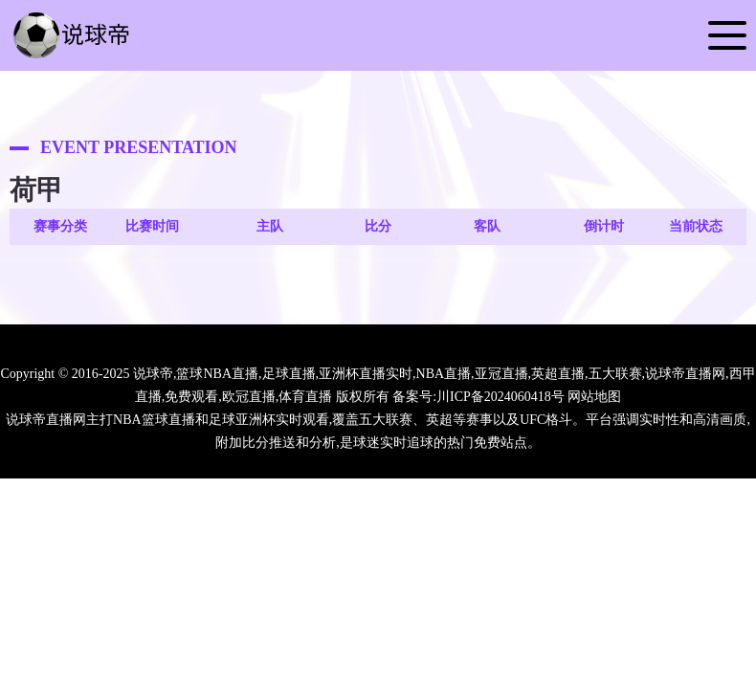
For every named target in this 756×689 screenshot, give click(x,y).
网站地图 (594, 396)
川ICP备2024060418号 (500, 396)
